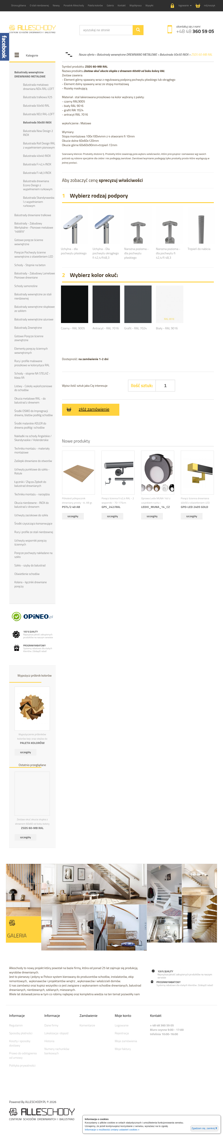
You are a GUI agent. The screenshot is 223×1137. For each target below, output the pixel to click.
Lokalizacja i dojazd (56, 1032)
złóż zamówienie (87, 409)
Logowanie (121, 1024)
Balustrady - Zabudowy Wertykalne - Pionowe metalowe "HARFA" (33, 227)
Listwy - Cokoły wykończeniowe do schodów (33, 387)
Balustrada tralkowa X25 (37, 97)
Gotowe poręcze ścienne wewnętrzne (28, 242)
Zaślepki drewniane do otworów (33, 460)
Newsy (56, 5)
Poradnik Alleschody (74, 5)
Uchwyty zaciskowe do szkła (31, 514)
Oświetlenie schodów (27, 573)
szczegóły (25, 751)
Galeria (110, 5)
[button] (181, 6)
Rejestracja (122, 1032)
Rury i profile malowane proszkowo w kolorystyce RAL (31, 362)
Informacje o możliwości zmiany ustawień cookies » (112, 1129)
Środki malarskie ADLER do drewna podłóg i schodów (30, 425)
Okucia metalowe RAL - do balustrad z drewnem (30, 400)
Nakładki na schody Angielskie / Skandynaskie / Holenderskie (33, 437)
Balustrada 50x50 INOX (37, 122)
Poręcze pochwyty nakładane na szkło (33, 554)
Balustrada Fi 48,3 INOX (37, 172)
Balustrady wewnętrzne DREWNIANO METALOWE (30, 74)
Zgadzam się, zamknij (204, 1128)
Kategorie (32, 55)
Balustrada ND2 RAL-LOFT (38, 114)
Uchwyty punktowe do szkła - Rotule (31, 471)
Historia (49, 1040)
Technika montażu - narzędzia (32, 493)
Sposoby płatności (20, 1032)
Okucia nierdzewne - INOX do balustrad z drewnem (31, 504)
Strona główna (18, 5)
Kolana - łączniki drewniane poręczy (30, 583)
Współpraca (136, 5)
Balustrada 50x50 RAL (36, 105)
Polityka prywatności (22, 1064)
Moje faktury (123, 1048)
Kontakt (121, 5)
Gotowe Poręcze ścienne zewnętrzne (28, 337)
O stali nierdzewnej (39, 5)
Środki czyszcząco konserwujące (33, 523)
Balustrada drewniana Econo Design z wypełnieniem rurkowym (37, 185)
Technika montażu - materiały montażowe (32, 450)
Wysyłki (149, 5)
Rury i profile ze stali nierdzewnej (33, 531)
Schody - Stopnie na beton (30, 264)
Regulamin (16, 1024)
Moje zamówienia (126, 1040)
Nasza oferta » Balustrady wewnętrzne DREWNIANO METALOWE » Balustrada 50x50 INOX (134, 54)
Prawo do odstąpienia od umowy (23, 1054)
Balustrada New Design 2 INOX (38, 133)
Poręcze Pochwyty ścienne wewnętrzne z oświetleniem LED (33, 254)
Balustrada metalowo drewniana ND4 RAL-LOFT (38, 86)
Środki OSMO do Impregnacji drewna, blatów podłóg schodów (33, 412)
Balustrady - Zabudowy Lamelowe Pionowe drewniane (34, 275)
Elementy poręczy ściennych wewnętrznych (31, 350)
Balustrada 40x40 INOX (37, 156)
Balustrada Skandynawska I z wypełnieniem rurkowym (38, 201)
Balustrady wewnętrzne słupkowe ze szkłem (34, 308)
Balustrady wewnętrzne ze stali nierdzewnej (32, 296)
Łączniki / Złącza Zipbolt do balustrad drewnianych (30, 483)
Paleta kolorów (95, 5)
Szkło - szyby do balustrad (30, 565)
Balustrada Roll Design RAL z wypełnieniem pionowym (39, 145)
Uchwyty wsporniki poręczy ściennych (30, 541)
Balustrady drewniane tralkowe (32, 215)
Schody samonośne (25, 285)
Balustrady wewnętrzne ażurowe (33, 319)
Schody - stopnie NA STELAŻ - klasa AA (32, 375)
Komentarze (87, 1024)
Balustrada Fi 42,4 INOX (37, 164)
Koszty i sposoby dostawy (19, 1042)
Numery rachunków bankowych (56, 1050)
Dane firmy (51, 1024)
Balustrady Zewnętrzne (28, 327)
